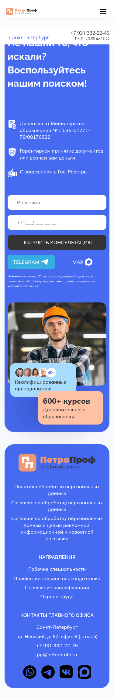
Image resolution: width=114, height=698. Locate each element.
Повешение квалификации (57, 587)
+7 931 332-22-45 (90, 33)
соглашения (29, 286)
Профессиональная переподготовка (56, 578)
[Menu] (103, 11)
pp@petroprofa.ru (57, 654)
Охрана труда (57, 596)
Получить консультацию (57, 242)
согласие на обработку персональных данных (42, 281)
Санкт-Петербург (29, 37)
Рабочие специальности (57, 569)
